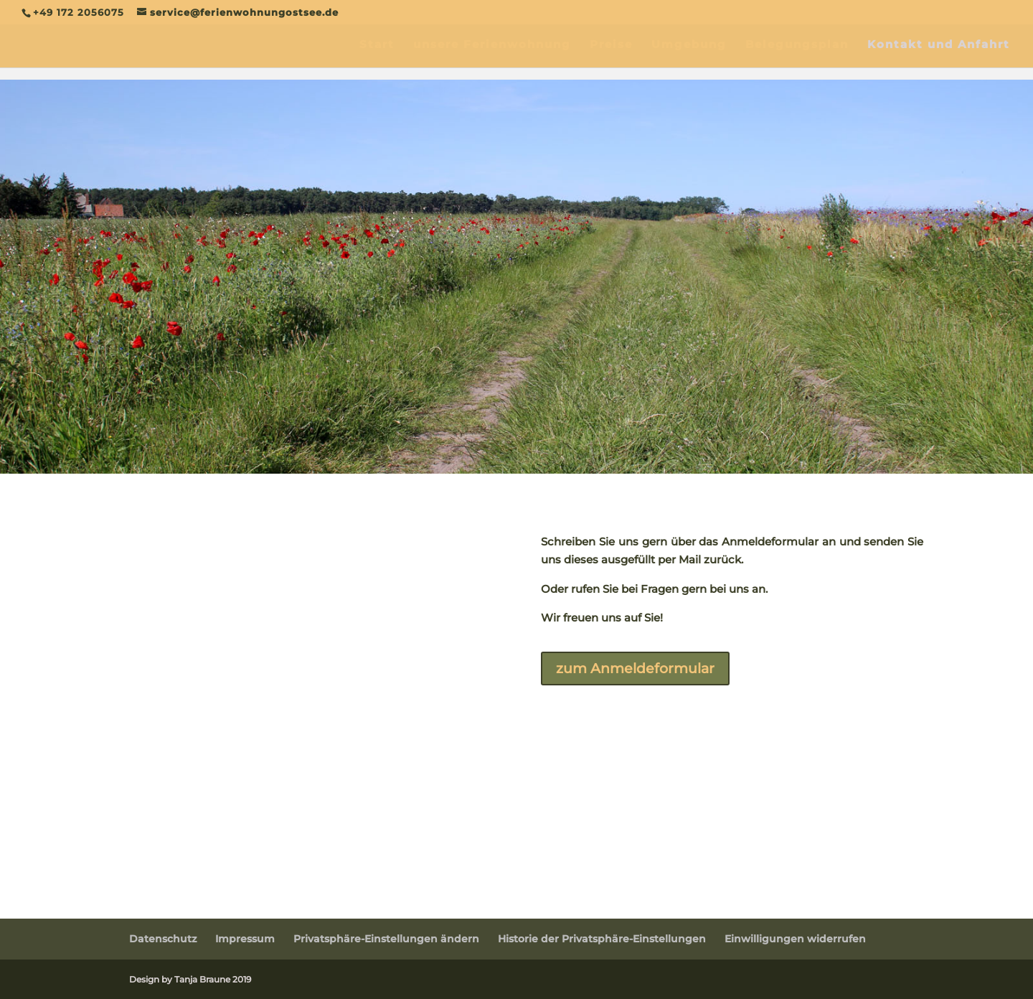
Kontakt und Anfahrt (938, 45)
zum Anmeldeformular (640, 669)
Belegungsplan (797, 45)
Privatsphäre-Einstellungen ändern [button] (386, 938)
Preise (611, 45)
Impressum (245, 938)
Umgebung (689, 45)
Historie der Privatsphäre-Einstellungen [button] (602, 938)
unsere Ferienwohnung (492, 45)
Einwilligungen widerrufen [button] (795, 938)
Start (377, 45)
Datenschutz (163, 938)
